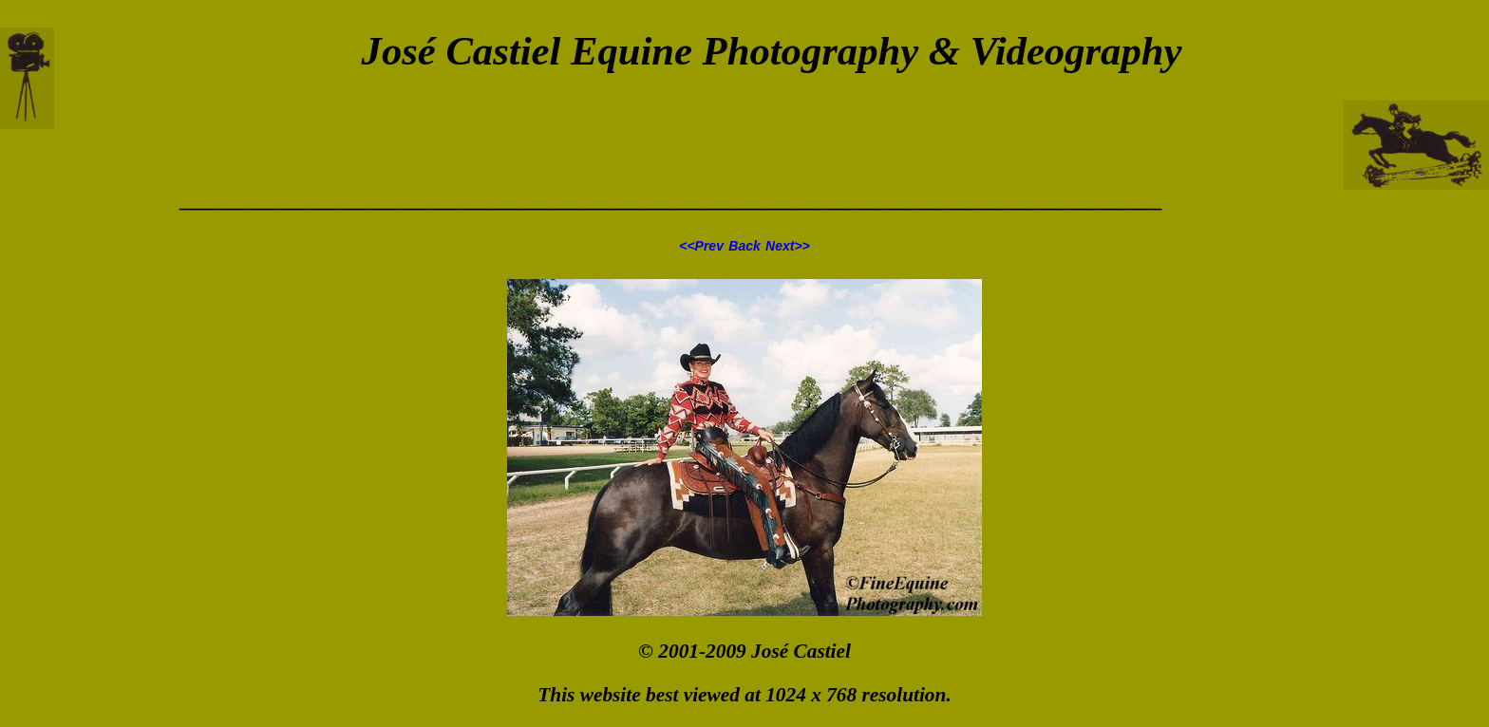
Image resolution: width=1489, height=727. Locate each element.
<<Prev (701, 245)
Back (744, 245)
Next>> (787, 245)
